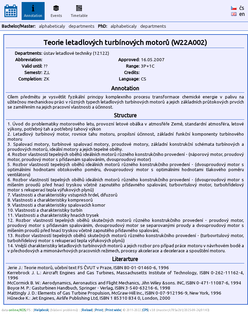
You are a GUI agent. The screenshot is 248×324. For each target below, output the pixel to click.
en (242, 14)
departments (82, 26)
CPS (145, 310)
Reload (87, 310)
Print (99, 310)
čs (241, 8)
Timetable (79, 10)
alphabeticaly (52, 26)
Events (56, 10)
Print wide (113, 310)
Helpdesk (41, 310)
